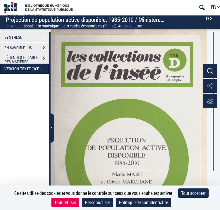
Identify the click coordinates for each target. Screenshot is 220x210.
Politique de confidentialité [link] (143, 202)
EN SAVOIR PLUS (26, 48)
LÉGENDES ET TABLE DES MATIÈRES (26, 59)
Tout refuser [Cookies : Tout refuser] (65, 202)
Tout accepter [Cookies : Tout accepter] (193, 193)
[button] (209, 71)
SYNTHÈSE (26, 37)
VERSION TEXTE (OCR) (26, 69)
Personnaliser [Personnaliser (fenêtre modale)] (97, 202)
